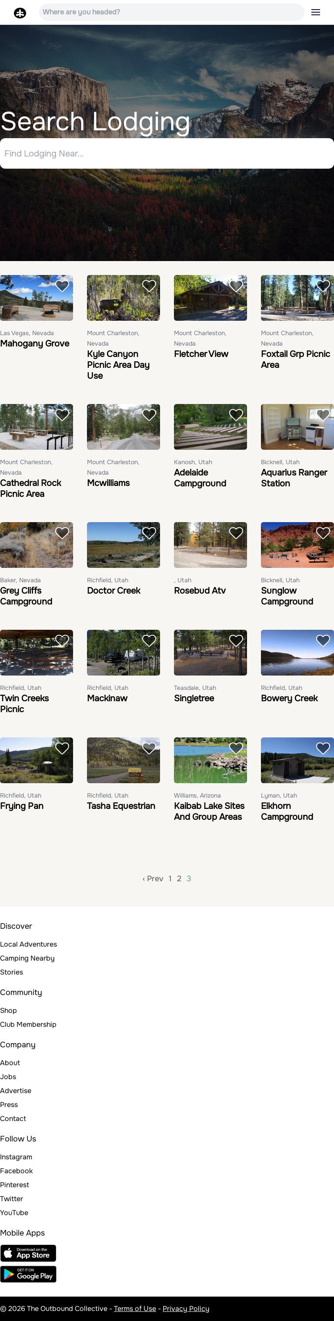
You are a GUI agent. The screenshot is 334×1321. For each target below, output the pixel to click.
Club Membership (28, 1024)
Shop (8, 1010)
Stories (11, 972)
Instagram (16, 1156)
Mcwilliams (108, 483)
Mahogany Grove (34, 343)
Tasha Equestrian (121, 806)
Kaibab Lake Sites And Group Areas (209, 811)
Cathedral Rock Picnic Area (30, 488)
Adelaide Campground (200, 478)
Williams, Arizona (197, 795)
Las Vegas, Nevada (27, 333)
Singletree (194, 698)
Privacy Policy (186, 1308)
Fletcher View (201, 354)
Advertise (15, 1090)
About (10, 1062)
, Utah (182, 580)
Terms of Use (135, 1308)
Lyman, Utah (279, 795)
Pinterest (14, 1184)
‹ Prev (153, 878)
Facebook (16, 1170)
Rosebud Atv (200, 590)
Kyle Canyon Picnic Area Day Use (118, 365)
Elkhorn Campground (287, 811)
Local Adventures (28, 944)
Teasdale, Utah (195, 688)
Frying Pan (21, 806)
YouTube (14, 1212)
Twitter (11, 1198)
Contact (13, 1118)
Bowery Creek (289, 698)
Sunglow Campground (287, 596)
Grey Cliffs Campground (26, 596)
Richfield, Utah (107, 580)
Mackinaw (107, 698)
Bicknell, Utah (280, 462)
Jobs (8, 1076)
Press (9, 1104)
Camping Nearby (27, 958)
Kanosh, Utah (193, 462)
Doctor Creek (113, 590)
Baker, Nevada (20, 580)
